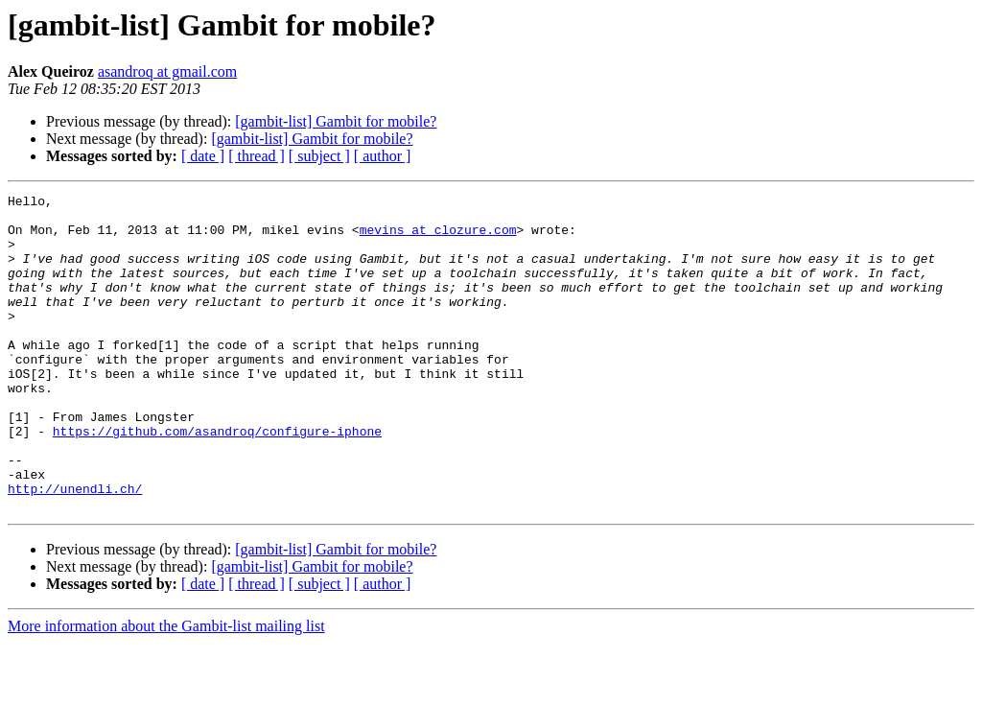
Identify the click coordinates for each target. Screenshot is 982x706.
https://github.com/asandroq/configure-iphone (217, 479)
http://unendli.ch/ (75, 548)
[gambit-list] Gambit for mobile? (335, 121)
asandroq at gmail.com (167, 71)
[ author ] (382, 156)
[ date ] (202, 156)
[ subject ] (319, 156)
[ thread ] (256, 156)
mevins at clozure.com (438, 238)
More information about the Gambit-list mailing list (166, 689)
